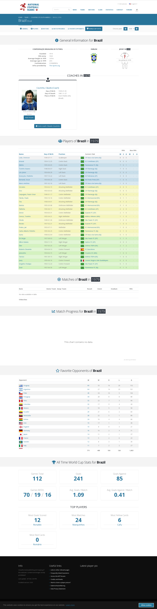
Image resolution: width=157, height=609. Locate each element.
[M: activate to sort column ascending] (88, 380)
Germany (26, 431)
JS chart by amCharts (130, 360)
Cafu (119, 524)
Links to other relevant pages (60, 570)
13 (88, 438)
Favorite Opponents (76, 29)
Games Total (37, 474)
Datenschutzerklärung (58, 586)
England (26, 427)
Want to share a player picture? (61, 582)
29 (88, 412)
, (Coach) (47, 88)
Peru (25, 401)
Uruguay (26, 385)
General (24, 29)
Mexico (26, 408)
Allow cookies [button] (146, 605)
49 (88, 393)
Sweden (26, 442)
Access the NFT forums (58, 576)
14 (88, 434)
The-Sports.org (54, 66)
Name (21, 154)
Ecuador (26, 412)
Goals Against (119, 474)
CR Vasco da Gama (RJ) (93, 158)
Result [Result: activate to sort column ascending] (89, 289)
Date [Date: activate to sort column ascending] (21, 289)
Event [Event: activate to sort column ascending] (100, 289)
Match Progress (58, 29)
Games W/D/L (37, 490)
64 (88, 389)
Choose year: (117, 29)
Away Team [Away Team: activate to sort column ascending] (61, 289)
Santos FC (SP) (90, 242)
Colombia (26, 404)
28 (88, 415)
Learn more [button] (70, 605)
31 (88, 408)
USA (24, 423)
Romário (37, 544)
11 (88, 445)
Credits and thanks (57, 579)
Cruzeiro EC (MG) (91, 253)
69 (88, 385)
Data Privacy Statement (58, 589)
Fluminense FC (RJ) (91, 165)
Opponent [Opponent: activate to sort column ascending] (23, 380)
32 (88, 401)
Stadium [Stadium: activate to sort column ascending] (114, 289)
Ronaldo (37, 524)
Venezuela (27, 415)
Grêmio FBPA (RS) (91, 246)
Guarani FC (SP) (90, 213)
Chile (25, 393)
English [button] (133, 4)
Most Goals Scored (37, 515)
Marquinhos (78, 524)
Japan (25, 434)
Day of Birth (48, 154)
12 (88, 442)
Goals (78, 474)
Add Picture (29, 117)
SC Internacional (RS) (92, 198)
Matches (45, 29)
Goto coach (48, 126)
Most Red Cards (37, 535)
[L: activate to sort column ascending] (119, 380)
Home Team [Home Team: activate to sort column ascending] (51, 289)
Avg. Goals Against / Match (119, 490)
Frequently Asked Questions (60, 573)
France (25, 438)
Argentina (26, 389)
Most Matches (78, 515)
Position (62, 154)
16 (88, 431)
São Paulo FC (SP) (91, 220)
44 (88, 397)
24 (88, 419)
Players (34, 29)
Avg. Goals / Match (78, 490)
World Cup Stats (94, 29)
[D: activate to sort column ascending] (109, 380)
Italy (24, 445)
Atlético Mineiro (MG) (92, 216)
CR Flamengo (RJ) (91, 169)
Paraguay (26, 397)
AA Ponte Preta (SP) (92, 180)
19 (88, 423)
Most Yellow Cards (119, 515)
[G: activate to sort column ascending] (131, 380)
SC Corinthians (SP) (92, 161)
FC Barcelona (90, 249)
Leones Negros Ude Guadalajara (96, 260)
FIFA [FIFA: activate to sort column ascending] (131, 289)
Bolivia (25, 419)
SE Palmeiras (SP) (91, 176)
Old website (122, 4)
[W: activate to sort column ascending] (99, 380)
